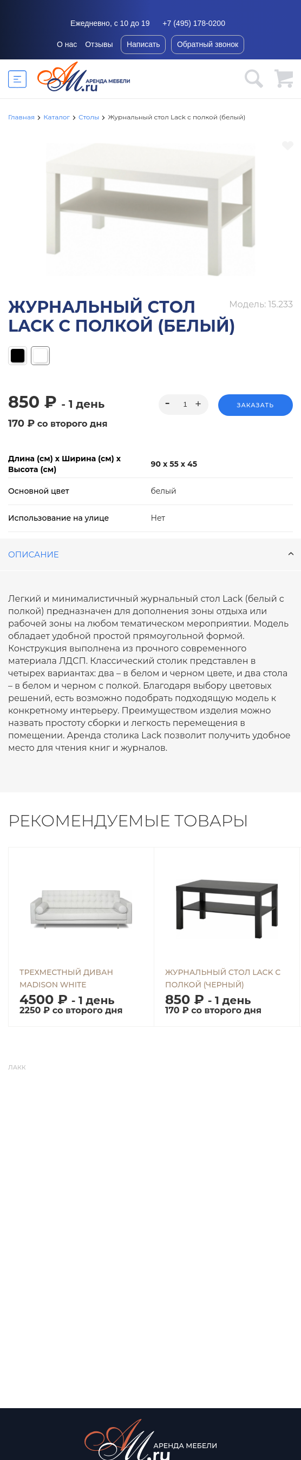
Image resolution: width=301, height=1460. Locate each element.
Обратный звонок (207, 44)
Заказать (255, 405)
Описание (151, 554)
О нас (67, 44)
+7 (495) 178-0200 (193, 23)
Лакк (16, 1067)
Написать (143, 44)
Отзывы (99, 44)
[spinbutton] (183, 404)
